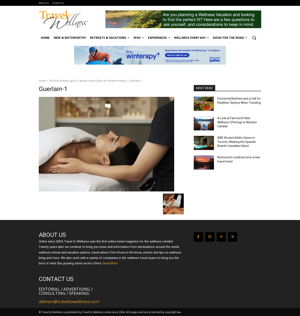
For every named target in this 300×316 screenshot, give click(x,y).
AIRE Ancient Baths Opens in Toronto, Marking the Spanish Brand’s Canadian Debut (236, 141)
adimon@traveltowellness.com (69, 301)
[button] (254, 38)
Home (42, 80)
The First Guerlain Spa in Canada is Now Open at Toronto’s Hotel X (88, 80)
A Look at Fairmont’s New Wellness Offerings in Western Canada (237, 122)
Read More (110, 263)
